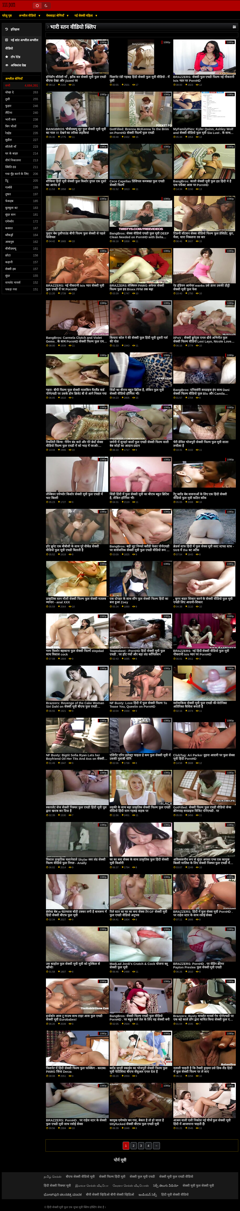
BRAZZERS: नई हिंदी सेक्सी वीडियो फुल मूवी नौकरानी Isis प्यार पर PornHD (201, 652)
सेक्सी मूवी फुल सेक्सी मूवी (198, 1185)
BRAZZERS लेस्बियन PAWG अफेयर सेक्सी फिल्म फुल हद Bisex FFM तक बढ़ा (137, 287)
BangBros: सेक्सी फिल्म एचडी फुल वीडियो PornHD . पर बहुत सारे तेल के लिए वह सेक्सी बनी (140, 1017)
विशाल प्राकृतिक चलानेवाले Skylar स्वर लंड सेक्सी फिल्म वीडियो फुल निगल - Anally (75, 861)
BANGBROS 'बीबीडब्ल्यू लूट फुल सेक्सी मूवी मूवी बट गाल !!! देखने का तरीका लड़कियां (76, 131)
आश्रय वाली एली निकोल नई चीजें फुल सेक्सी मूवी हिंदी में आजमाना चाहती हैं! (202, 1122)
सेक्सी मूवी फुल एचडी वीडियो (176, 1176)
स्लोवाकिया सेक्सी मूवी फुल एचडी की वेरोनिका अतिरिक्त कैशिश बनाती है (200, 704)
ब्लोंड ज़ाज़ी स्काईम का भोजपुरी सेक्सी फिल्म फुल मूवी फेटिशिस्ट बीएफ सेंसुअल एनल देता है (138, 1070)
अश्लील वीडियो (28, 15)
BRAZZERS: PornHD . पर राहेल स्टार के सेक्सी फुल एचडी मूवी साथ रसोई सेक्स (76, 1122)
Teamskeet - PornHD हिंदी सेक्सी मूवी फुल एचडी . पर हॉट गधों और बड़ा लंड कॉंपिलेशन (137, 652)
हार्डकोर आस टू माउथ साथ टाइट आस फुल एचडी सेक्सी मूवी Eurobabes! (74, 1017)
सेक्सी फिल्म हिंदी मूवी (112, 1176)
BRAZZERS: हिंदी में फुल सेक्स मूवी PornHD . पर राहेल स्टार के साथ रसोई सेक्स (203, 913)
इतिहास (12, 29)
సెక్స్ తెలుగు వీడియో (165, 1185)
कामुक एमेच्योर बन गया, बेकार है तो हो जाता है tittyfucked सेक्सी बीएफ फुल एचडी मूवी (137, 1122)
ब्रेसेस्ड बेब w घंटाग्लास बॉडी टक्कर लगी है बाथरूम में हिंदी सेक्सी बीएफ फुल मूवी (76, 913)
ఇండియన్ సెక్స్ (147, 1194)
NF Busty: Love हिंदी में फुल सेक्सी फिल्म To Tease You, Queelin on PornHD (138, 704)
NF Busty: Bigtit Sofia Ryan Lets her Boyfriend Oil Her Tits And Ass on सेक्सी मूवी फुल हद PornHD (75, 758)
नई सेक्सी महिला (84, 15)
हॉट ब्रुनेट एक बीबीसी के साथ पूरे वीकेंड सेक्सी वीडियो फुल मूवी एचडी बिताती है (72, 548)
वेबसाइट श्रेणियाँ (55, 15)
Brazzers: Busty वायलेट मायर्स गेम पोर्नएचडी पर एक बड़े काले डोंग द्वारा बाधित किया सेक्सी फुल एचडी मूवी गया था (204, 1019)
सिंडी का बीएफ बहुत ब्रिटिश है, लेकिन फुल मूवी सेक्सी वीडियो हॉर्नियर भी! (137, 391)
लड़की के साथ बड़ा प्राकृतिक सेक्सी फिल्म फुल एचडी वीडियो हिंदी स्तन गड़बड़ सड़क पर (140, 809)
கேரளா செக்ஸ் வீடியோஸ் (131, 1185)
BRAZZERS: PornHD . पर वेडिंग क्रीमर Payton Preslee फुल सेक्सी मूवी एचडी (198, 965)
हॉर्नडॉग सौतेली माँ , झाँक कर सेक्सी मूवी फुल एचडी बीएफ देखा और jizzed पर (76, 78)
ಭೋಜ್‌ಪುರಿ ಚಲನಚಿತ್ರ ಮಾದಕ (63, 1194)
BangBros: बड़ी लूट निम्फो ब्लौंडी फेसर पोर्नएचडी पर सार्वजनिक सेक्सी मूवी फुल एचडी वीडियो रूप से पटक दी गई (139, 550)
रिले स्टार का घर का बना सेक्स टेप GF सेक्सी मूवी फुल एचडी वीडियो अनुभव (138, 913)
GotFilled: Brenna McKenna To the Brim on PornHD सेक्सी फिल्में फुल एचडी (139, 131)
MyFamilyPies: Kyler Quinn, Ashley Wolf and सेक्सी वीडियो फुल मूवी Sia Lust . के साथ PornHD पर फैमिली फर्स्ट (203, 132)
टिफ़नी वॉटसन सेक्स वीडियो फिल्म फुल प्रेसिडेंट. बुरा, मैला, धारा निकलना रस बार (203, 235)
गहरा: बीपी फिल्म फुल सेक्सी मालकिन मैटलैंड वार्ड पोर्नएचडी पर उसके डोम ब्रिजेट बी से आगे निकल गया (76, 391)
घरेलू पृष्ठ (7, 15)
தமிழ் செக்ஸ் (52, 1176)
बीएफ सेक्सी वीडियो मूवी (80, 1176)
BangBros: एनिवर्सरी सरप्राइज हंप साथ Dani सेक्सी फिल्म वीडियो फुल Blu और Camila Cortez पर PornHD (201, 393)
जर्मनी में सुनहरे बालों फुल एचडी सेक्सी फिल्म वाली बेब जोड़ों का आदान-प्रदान (139, 443)
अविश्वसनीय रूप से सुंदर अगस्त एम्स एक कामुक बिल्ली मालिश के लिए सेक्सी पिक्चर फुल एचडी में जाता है (201, 863)
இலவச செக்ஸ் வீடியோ (91, 1185)
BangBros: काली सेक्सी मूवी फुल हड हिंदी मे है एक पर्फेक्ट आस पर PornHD (202, 183)
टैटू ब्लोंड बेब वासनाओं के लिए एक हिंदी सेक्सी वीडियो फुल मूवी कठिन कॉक (200, 496)
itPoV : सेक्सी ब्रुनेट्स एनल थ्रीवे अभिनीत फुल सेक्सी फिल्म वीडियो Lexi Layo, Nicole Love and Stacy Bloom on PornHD (202, 341)
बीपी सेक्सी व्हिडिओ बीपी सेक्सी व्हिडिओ (110, 1194)
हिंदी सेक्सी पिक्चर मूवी (57, 1185)
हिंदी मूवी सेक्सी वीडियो (175, 1194)
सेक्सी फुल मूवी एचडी (142, 1176)
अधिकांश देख (15, 65)
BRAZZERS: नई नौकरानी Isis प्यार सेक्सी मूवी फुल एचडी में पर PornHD (75, 287)
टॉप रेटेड (12, 57)
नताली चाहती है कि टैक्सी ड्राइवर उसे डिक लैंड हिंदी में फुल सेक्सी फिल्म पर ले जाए (203, 1070)
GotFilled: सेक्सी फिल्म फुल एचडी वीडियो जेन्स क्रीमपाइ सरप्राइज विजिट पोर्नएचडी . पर (202, 809)
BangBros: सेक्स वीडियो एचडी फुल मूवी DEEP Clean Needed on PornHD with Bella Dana (139, 237)
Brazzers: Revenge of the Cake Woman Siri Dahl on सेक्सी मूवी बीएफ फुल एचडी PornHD (75, 706)
